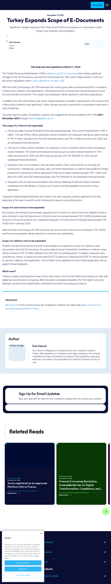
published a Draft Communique (61, 73)
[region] (23, 556)
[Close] (41, 533)
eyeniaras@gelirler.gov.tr (40, 118)
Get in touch (11, 305)
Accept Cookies (23, 563)
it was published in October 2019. (48, 80)
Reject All (23, 569)
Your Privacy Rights (23, 575)
